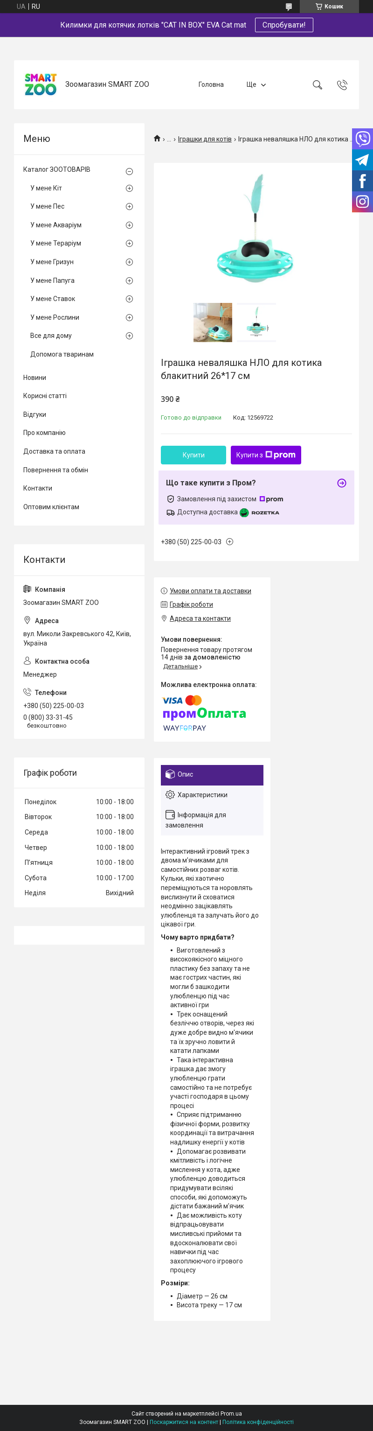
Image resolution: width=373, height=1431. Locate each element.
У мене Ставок (52, 298)
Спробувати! (284, 25)
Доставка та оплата (54, 451)
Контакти (37, 488)
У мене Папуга (52, 280)
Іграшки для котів (205, 139)
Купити (194, 455)
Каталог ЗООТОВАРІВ (56, 169)
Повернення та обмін (55, 470)
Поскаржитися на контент (184, 1422)
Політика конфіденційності (258, 1422)
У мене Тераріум (55, 243)
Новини (34, 377)
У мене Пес (47, 206)
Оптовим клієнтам (51, 507)
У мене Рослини (54, 317)
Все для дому (51, 335)
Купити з (266, 455)
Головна (211, 84)
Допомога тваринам (62, 354)
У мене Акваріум (56, 225)
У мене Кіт (46, 188)
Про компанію (44, 432)
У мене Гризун (52, 262)
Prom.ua (231, 1413)
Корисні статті (45, 396)
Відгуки (34, 414)
